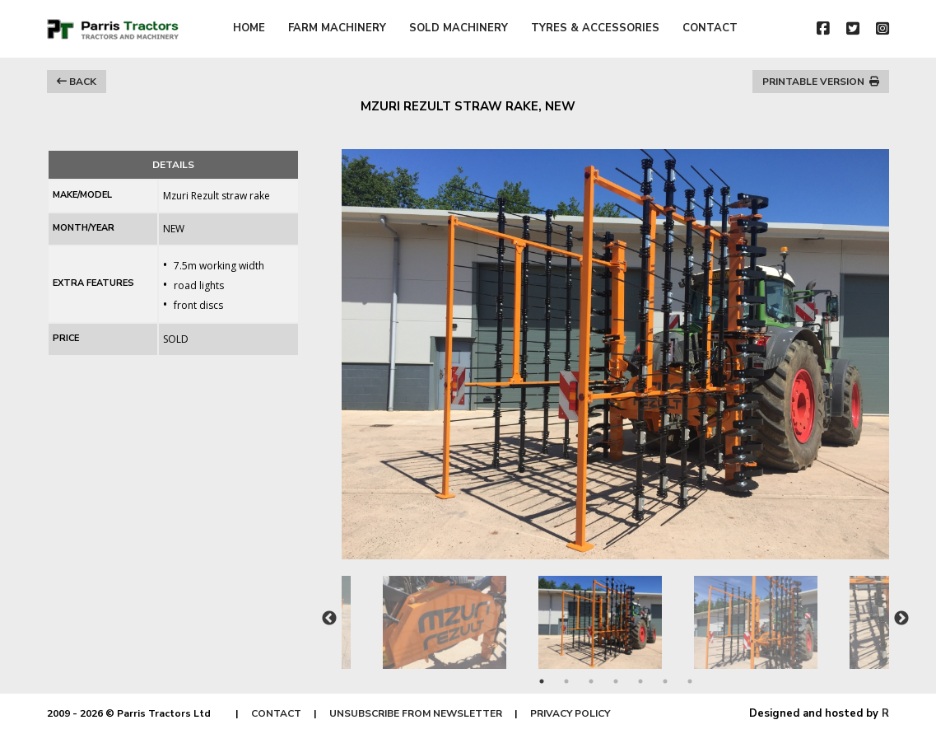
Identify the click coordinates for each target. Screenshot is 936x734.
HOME (249, 28)
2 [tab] (566, 681)
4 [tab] (616, 681)
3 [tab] (591, 681)
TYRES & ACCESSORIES (595, 28)
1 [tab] (541, 681)
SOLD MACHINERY (458, 28)
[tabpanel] (616, 613)
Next (901, 618)
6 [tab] (665, 681)
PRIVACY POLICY (570, 713)
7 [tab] (690, 681)
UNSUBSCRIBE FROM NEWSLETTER (415, 713)
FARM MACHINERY (337, 28)
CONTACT (710, 28)
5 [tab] (640, 681)
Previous (329, 618)
